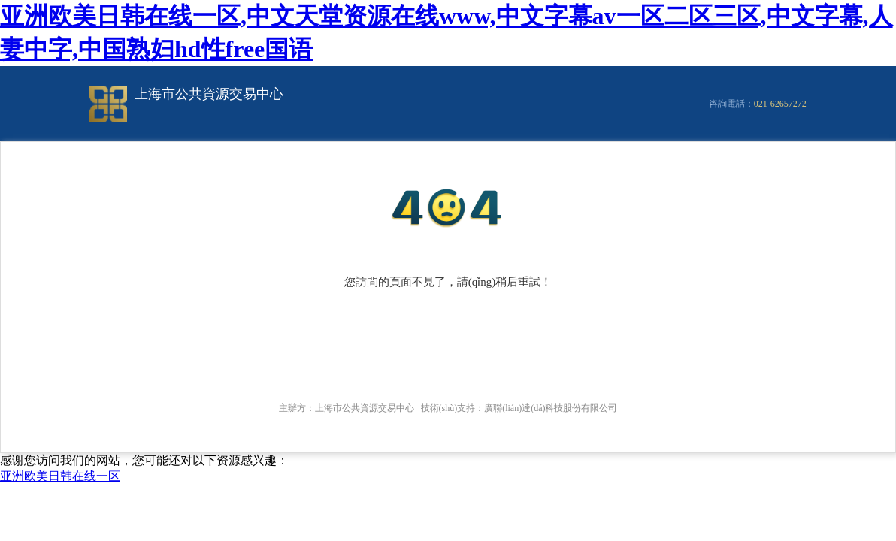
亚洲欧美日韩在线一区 (60, 476)
